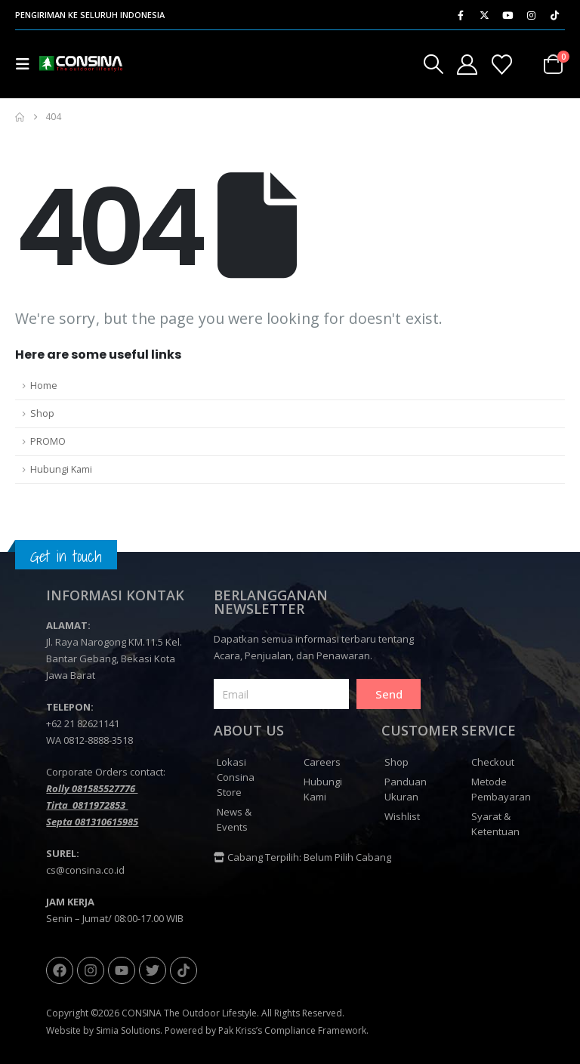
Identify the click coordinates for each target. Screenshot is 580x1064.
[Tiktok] (554, 15)
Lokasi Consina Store (236, 777)
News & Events (234, 819)
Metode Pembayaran (501, 789)
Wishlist (402, 816)
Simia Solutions (128, 1030)
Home (43, 385)
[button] (27, 64)
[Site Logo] (81, 64)
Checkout (492, 762)
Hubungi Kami (61, 469)
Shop (42, 413)
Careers (322, 762)
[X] (484, 15)
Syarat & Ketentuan (495, 824)
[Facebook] (460, 15)
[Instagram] (531, 15)
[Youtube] (507, 15)
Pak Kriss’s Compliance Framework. (293, 1030)
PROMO (48, 441)
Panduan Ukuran (405, 789)
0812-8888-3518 (98, 740)
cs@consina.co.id (85, 870)
